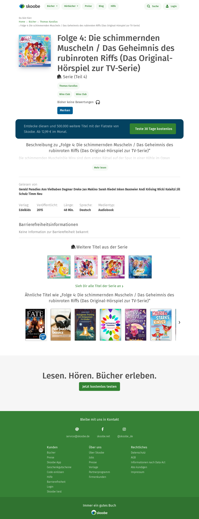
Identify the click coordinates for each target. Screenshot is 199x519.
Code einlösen (55, 472)
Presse (93, 462)
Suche (153, 6)
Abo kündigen (139, 467)
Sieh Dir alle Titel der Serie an (99, 286)
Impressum (137, 472)
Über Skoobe (96, 452)
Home (22, 21)
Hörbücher (70, 6)
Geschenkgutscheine (59, 467)
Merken (65, 110)
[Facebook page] (103, 432)
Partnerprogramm (99, 472)
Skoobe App (54, 462)
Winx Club (64, 94)
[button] (179, 322)
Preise (88, 6)
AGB (133, 457)
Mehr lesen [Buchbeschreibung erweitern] (100, 167)
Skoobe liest (54, 491)
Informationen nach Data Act (148, 462)
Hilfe (113, 6)
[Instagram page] (125, 432)
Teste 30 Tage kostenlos (153, 129)
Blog (101, 6)
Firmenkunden (97, 477)
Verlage (93, 467)
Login (171, 6)
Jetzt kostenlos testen (99, 387)
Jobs (91, 457)
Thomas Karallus (49, 21)
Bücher (51, 6)
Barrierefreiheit (56, 481)
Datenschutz (138, 452)
